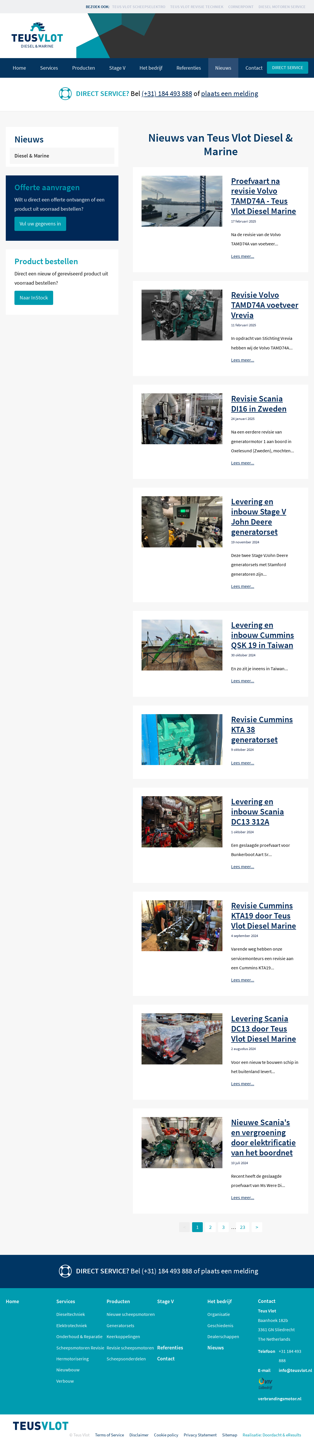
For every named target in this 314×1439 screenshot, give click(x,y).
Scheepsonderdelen (126, 1358)
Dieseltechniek (70, 1314)
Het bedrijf (151, 67)
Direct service (287, 67)
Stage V (117, 67)
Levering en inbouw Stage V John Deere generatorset (258, 516)
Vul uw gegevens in (40, 223)
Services (49, 67)
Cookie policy (166, 1435)
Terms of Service (109, 1435)
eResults (293, 1435)
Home (19, 67)
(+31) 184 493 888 (167, 93)
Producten (83, 67)
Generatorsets (120, 1325)
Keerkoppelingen (123, 1336)
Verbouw (65, 1381)
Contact (254, 67)
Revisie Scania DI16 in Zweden (259, 403)
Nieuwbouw (67, 1369)
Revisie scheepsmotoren (130, 1347)
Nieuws (223, 67)
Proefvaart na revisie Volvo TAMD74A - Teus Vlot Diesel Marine (263, 196)
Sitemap (229, 1435)
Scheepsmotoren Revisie (80, 1347)
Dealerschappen (223, 1336)
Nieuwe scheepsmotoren (131, 1314)
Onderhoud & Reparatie (79, 1336)
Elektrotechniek (71, 1325)
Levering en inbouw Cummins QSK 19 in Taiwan (262, 635)
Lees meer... (242, 256)
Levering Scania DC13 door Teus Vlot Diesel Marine (263, 1028)
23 (242, 1227)
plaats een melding (229, 93)
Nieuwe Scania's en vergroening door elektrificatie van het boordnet (263, 1137)
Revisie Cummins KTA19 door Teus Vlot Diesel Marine (263, 915)
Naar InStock (34, 297)
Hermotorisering (72, 1358)
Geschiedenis (220, 1325)
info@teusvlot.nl (295, 1370)
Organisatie (218, 1314)
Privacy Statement (200, 1435)
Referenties (188, 67)
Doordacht (272, 1435)
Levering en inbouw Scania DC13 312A (257, 811)
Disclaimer (138, 1435)
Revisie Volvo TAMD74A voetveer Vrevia (264, 305)
